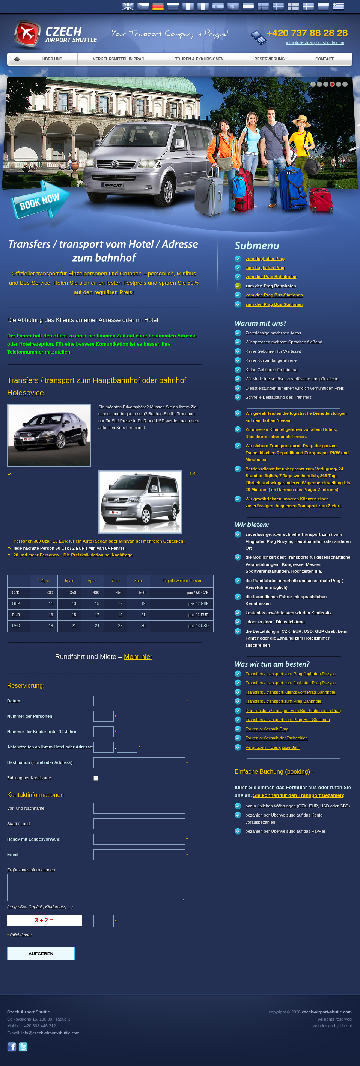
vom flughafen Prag (265, 258)
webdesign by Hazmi (332, 1026)
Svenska (278, 7)
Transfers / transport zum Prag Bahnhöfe (283, 701)
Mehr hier (138, 657)
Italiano (203, 7)
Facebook (12, 1047)
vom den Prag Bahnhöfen (271, 276)
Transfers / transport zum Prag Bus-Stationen (288, 719)
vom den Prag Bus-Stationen (274, 295)
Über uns (52, 59)
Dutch (248, 7)
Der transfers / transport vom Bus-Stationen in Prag (293, 710)
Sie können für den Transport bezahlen (298, 795)
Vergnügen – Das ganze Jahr (273, 747)
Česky (143, 7)
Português (233, 7)
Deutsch (158, 7)
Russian (173, 7)
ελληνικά (338, 7)
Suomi (293, 7)
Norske (263, 7)
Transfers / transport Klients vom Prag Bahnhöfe (290, 692)
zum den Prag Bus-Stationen (274, 304)
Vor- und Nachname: (26, 808)
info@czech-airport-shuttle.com (315, 42)
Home (17, 59)
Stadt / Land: (19, 823)
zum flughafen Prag (265, 267)
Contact (324, 59)
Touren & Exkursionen (199, 59)
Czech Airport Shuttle (55, 34)
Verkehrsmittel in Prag (119, 59)
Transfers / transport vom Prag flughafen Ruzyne (291, 673)
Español (218, 7)
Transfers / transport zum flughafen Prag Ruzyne (291, 682)
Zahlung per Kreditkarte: (29, 778)
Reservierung (270, 59)
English (128, 7)
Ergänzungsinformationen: (31, 870)
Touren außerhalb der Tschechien (277, 738)
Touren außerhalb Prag (267, 729)
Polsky (323, 7)
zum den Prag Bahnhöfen (271, 286)
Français (188, 7)
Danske (308, 7)
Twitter (23, 1047)
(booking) (297, 771)
